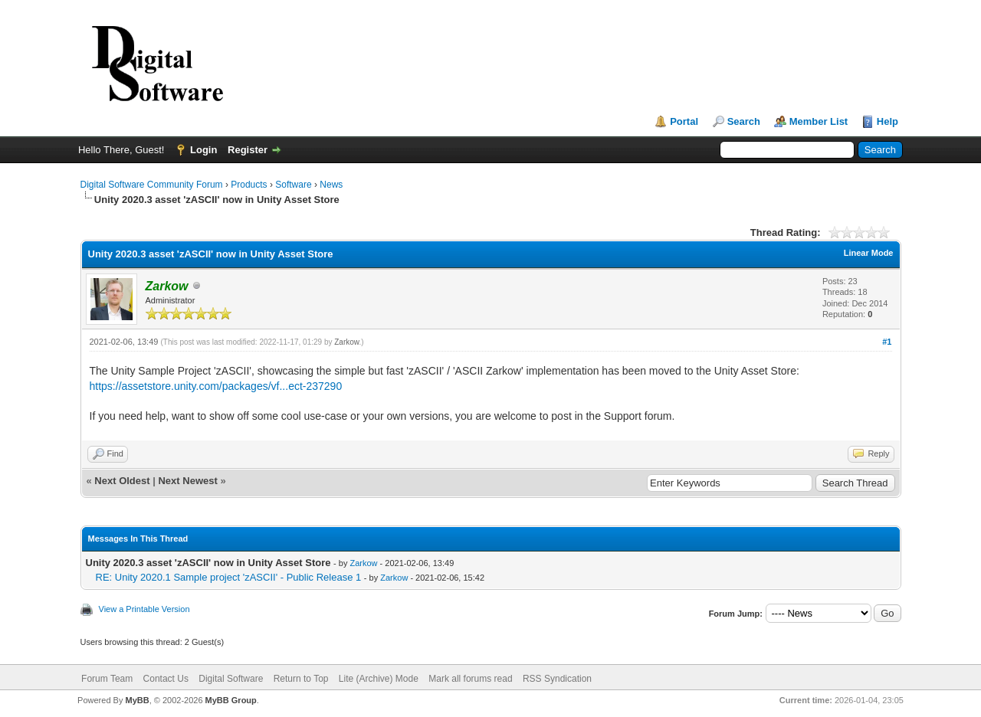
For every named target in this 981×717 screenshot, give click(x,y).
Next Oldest (121, 480)
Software (293, 184)
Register (247, 150)
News (331, 184)
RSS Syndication (557, 678)
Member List (818, 121)
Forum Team (107, 678)
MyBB (137, 700)
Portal (684, 121)
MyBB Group (231, 700)
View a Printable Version (144, 609)
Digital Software (230, 678)
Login (203, 150)
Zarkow (346, 342)
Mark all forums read (470, 678)
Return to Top (301, 678)
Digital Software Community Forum (151, 184)
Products (249, 184)
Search (743, 121)
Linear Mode (869, 252)
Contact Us (166, 678)
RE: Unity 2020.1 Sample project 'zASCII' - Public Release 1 (229, 577)
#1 (886, 341)
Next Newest (187, 480)
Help (887, 121)
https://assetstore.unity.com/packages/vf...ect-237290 (216, 386)
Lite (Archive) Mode (378, 678)
